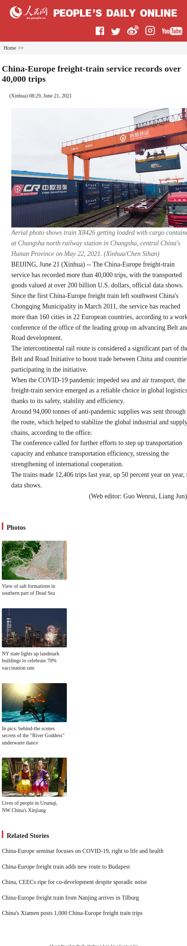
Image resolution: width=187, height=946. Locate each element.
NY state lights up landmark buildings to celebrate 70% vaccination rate (30, 661)
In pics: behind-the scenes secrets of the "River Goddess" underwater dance (33, 736)
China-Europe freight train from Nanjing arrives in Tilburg (70, 898)
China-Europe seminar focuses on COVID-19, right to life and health (83, 851)
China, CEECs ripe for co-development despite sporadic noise (74, 882)
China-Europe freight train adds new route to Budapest (66, 866)
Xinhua (18, 96)
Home (10, 48)
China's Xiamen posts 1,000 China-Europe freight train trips (72, 913)
